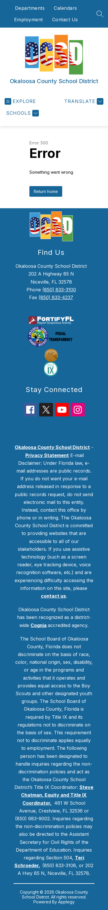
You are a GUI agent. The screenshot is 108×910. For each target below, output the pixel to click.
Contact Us (65, 19)
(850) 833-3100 (59, 289)
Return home (46, 191)
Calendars (65, 8)
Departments (30, 8)
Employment (28, 19)
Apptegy (66, 901)
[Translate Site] (83, 101)
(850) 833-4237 (56, 297)
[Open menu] (20, 101)
